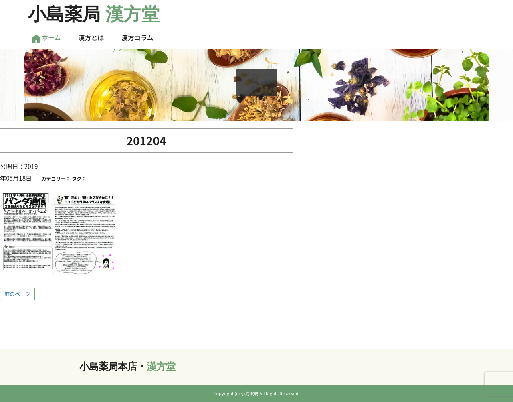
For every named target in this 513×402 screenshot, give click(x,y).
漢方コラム (137, 37)
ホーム (46, 37)
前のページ (17, 294)
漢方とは (91, 37)
